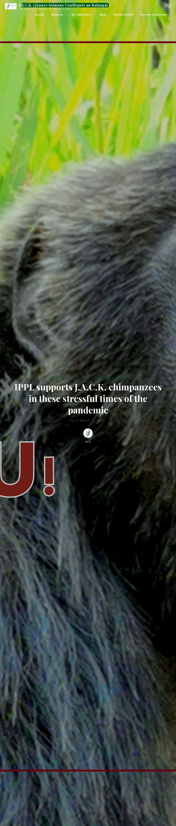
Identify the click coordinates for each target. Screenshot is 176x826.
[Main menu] (167, 6)
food (74, 377)
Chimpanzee (59, 377)
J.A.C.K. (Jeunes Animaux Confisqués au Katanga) (63, 5)
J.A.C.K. (85, 377)
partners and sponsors (108, 377)
